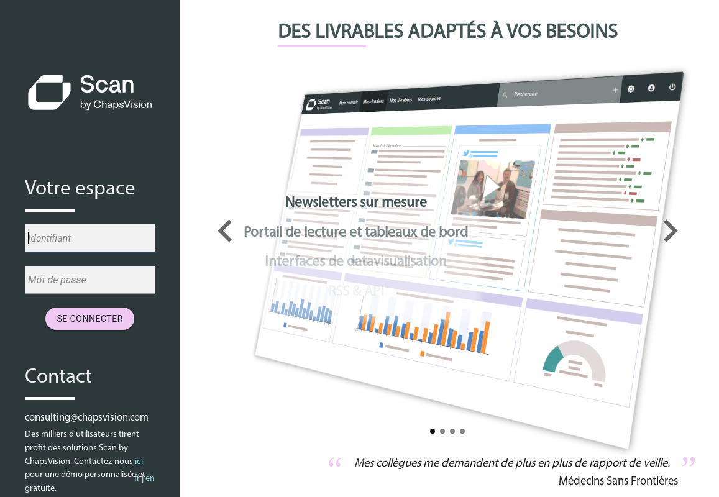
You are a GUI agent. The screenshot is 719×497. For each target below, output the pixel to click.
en (150, 478)
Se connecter (89, 319)
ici (139, 462)
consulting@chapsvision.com (87, 418)
